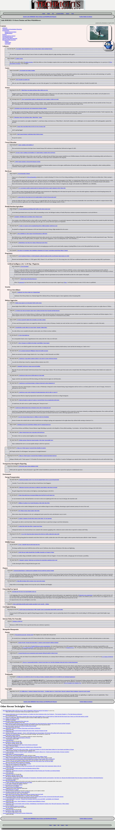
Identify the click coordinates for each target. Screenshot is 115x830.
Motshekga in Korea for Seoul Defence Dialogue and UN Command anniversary (34, 424)
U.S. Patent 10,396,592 (107, 656)
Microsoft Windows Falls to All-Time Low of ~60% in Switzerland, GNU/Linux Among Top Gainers (25, 710)
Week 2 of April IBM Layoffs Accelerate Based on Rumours (16, 737)
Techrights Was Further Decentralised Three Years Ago (16, 721)
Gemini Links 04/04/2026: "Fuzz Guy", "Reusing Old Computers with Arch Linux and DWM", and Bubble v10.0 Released (31, 799)
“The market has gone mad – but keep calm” (24, 634)
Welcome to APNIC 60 (17, 621)
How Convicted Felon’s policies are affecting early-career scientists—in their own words (40, 99)
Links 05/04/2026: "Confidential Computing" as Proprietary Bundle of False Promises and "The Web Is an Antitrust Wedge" (31, 770)
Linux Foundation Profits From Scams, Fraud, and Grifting (16, 792)
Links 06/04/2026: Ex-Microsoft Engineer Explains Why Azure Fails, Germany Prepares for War (25, 730)
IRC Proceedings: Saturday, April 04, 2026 (13, 775)
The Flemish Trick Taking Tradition (27, 70)
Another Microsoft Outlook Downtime (11, 735)
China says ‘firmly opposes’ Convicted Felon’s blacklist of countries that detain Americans (38, 455)
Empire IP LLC (70, 647)
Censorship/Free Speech (8, 36)
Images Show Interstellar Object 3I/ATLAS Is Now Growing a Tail (31, 126)
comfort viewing (29, 62)
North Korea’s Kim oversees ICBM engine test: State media (31, 375)
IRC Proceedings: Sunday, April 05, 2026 (12, 742)
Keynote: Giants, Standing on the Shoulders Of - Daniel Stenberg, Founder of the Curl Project (35, 152)
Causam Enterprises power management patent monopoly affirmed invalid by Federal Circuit (38, 653)
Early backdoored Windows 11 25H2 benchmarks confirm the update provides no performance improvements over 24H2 (44, 255)
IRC (53, 13)
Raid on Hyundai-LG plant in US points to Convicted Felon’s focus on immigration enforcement (39, 400)
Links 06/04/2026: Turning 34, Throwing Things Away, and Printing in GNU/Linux (21, 728)
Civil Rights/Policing (7, 37)
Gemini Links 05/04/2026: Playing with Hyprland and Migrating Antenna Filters (21, 768)
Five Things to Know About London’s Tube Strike (29, 510)
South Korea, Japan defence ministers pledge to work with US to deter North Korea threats (38, 358)
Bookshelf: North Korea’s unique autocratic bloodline (29, 366)
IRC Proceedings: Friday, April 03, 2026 (12, 810)
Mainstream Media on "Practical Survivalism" (13, 754)
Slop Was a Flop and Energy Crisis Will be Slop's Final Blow (17, 763)
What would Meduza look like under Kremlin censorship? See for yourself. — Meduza (31, 604)
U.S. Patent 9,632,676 (28, 647)
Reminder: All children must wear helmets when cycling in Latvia (28, 216)
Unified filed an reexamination (41, 646)
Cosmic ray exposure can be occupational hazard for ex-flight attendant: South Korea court (38, 225)
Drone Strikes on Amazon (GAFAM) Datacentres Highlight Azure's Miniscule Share (22, 747)
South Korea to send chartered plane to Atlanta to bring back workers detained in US (37, 383)
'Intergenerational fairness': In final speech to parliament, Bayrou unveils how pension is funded (34, 570)
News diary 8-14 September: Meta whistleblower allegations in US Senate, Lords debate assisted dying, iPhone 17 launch (43, 250)
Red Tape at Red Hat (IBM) (9, 780)
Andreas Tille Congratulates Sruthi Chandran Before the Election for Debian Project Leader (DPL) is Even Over (29, 759)
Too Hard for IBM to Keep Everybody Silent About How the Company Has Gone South (23, 794)
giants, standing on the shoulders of (26, 144)
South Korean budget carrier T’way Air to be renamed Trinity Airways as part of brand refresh (39, 479)
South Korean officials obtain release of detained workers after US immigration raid (33, 407)
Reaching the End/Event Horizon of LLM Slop (13, 806)
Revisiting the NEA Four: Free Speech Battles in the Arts (24, 591)
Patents (7, 41)
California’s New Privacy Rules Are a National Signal (29, 292)
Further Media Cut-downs (85, 16)
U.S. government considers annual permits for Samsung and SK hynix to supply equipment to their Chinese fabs (42, 188)
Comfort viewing (19, 58)
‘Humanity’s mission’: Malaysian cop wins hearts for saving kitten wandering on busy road (38, 560)
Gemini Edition (60, 13)
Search (67, 13)
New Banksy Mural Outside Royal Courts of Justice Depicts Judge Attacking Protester (34, 48)
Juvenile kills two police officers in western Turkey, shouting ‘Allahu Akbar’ (31, 327)
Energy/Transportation (10, 32)
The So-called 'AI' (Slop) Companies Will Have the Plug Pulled (17, 782)
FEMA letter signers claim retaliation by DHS (28, 466)
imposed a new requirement (85, 595)
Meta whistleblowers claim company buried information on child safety (32, 233)
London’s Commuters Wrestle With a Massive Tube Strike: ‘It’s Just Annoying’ (35, 518)
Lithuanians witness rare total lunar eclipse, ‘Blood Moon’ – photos (28, 117)
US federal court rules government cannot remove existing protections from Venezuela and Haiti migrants (37, 310)
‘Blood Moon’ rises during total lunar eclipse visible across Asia (34, 90)
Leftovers (4, 28)
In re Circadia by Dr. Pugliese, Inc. (73, 683)
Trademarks (8, 42)
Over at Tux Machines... (8, 740)
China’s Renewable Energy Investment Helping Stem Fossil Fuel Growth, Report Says (37, 495)
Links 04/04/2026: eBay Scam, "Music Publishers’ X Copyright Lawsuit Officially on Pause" (24, 801)
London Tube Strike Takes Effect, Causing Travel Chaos (30, 526)
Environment (5, 30)
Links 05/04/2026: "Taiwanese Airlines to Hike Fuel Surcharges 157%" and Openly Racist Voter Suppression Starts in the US (32, 766)
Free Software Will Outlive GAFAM (11, 718)
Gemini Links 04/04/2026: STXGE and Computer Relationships (17, 813)
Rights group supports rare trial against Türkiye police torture (29, 302)
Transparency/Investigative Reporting (12, 29)
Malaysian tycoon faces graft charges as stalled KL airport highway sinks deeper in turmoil (38, 487)
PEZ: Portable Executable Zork (22, 79)
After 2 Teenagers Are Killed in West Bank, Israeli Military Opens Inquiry (34, 343)
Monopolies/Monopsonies (9, 39)
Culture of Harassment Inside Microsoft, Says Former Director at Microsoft (20, 744)
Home (43, 13)
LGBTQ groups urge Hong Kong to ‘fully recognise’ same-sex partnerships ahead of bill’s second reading (41, 609)
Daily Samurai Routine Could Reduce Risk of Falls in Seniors (30, 134)
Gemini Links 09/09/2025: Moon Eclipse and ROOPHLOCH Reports (39, 16)
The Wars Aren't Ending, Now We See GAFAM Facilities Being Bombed (19, 726)
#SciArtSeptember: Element (24, 173)
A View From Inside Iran (24, 335)
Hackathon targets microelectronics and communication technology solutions (31, 108)
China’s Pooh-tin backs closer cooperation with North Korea (31, 432)
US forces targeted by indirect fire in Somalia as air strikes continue (32, 319)
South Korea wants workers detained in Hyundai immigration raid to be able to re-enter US (38, 392)
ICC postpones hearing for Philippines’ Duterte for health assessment (33, 350)
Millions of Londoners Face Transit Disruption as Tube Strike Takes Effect (34, 503)
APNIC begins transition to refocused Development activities (27, 161)
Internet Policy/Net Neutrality (9, 38)
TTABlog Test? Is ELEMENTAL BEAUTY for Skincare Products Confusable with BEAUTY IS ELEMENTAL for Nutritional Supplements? (46, 676)
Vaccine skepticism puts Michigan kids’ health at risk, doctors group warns (34, 208)
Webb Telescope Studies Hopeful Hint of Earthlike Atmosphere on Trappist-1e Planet (36, 552)
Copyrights (7, 43)
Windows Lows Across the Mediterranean (12, 787)
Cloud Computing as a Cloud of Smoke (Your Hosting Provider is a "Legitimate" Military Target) (25, 756)
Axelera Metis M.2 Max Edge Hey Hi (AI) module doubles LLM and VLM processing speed (37, 197)
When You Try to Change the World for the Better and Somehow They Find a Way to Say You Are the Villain (28, 761)
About (48, 13)
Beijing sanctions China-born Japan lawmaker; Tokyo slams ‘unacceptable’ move (36, 440)
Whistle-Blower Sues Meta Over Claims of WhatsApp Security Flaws (33, 242)
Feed (72, 13)
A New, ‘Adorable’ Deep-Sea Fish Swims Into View (29, 544)
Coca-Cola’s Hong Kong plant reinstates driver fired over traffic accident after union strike (40, 534)
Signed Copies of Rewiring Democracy (29, 278)
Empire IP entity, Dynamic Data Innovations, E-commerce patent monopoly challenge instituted (38, 642)
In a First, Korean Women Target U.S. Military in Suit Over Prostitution (34, 416)
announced (21, 282)
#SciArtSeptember (32, 177)
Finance (4, 34)
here (66, 282)
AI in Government (24, 266)
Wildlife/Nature (8, 33)
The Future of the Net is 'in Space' (11, 789)
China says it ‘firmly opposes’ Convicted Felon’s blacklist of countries (31, 448)
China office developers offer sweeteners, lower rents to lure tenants (31, 581)
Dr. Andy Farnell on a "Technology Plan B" (13, 784)
